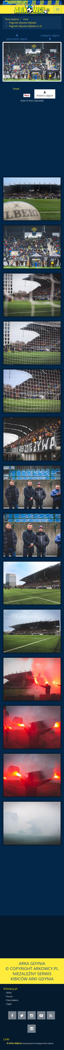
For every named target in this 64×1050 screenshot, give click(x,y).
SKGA (9, 992)
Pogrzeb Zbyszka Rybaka (22, 22)
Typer (9, 1004)
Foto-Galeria (12, 19)
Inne (25, 19)
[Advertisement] (32, 139)
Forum (9, 996)
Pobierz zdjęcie (45, 94)
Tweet (16, 88)
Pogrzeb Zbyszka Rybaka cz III (25, 26)
